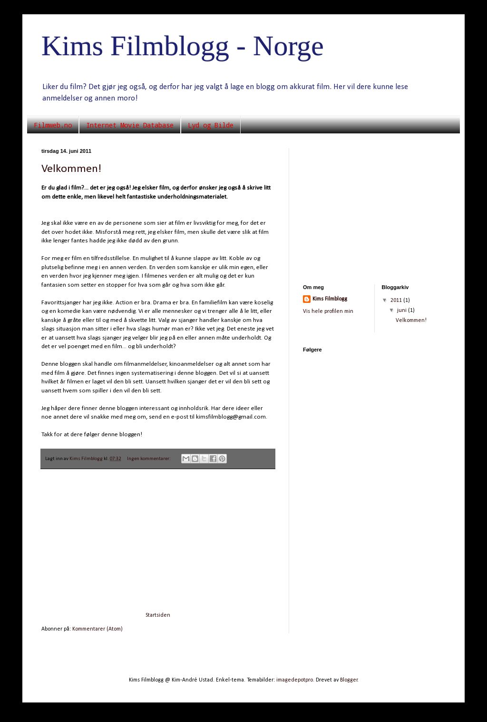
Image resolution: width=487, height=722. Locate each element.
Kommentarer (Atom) (97, 629)
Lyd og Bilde (211, 125)
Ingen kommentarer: (149, 458)
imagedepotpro (294, 680)
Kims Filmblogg (329, 299)
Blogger (349, 680)
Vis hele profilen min (328, 311)
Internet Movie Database (130, 125)
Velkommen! (71, 169)
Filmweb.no (53, 125)
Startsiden (158, 615)
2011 (396, 300)
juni (402, 310)
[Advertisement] (158, 540)
